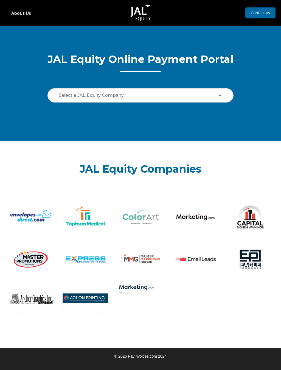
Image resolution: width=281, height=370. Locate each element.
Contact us (260, 12)
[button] (140, 95)
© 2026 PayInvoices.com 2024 (140, 356)
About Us (21, 13)
